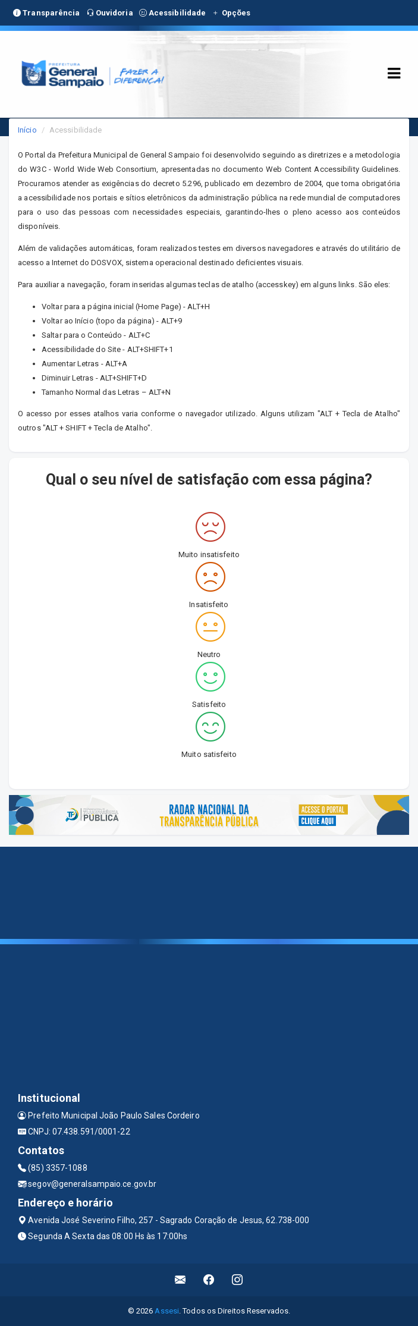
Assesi (167, 1310)
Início (27, 129)
